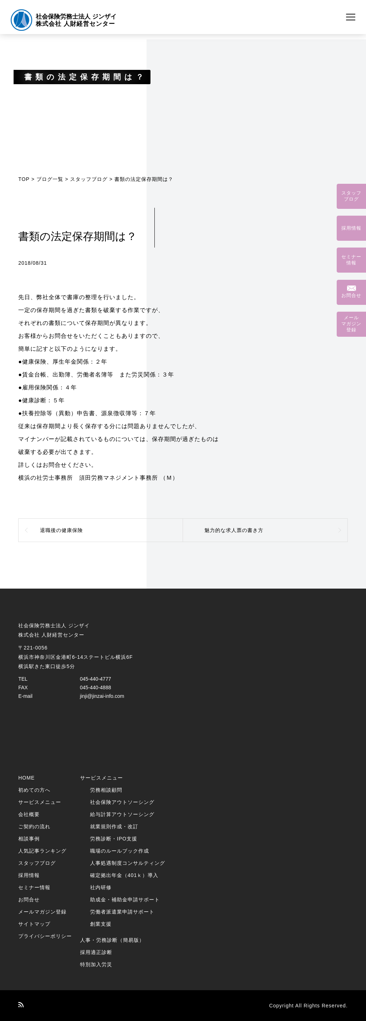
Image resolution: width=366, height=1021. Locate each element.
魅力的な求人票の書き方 (233, 530)
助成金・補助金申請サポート (125, 899)
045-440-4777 (95, 679)
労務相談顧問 (106, 790)
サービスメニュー (39, 802)
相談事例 (29, 839)
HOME (26, 778)
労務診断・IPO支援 (113, 839)
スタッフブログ (89, 179)
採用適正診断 (96, 952)
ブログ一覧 (49, 179)
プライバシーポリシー (45, 936)
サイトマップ (34, 924)
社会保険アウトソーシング (122, 802)
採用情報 (29, 875)
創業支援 (101, 924)
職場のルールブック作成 (119, 851)
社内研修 (101, 887)
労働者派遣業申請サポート (122, 912)
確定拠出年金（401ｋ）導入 (124, 875)
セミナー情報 (34, 887)
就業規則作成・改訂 (114, 826)
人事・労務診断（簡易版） (112, 940)
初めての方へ (34, 790)
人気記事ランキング (42, 851)
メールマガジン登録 (42, 912)
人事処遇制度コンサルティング (127, 863)
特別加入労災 (96, 964)
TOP (24, 179)
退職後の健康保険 (61, 530)
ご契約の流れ (34, 826)
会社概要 (29, 814)
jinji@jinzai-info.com (102, 696)
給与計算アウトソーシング (122, 814)
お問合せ (29, 899)
